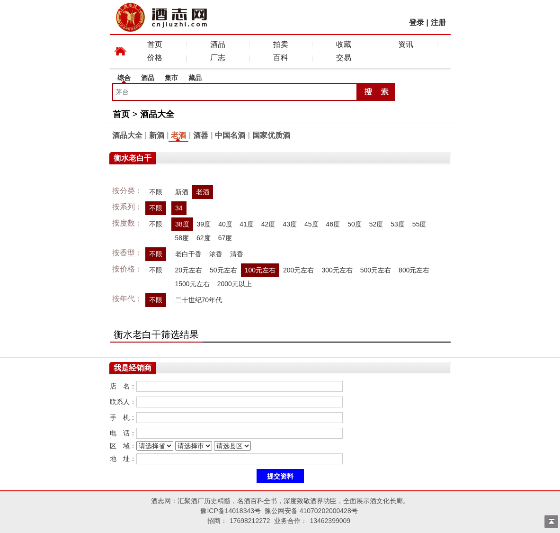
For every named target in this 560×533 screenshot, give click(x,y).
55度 (419, 224)
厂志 (217, 58)
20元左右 (189, 270)
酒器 (200, 135)
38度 (182, 224)
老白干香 (188, 254)
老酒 (178, 135)
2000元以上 (234, 284)
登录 (416, 22)
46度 (333, 224)
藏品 (195, 77)
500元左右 (375, 270)
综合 (124, 77)
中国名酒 (230, 135)
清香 (236, 254)
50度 (354, 224)
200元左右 (298, 270)
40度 (225, 224)
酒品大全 (157, 114)
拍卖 (280, 44)
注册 (438, 22)
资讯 (405, 44)
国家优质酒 (271, 135)
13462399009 (330, 520)
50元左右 (223, 270)
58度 (182, 238)
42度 (268, 224)
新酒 (156, 135)
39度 (203, 224)
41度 (247, 224)
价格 (154, 58)
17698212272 (250, 520)
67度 (225, 238)
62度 (203, 238)
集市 (171, 77)
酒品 (217, 44)
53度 (398, 224)
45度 (311, 224)
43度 (290, 224)
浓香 (215, 254)
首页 (154, 44)
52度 (376, 224)
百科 (280, 58)
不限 (155, 192)
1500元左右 (192, 284)
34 (179, 208)
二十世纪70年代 (198, 300)
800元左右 (414, 270)
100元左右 (260, 270)
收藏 (343, 44)
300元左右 (336, 270)
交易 (343, 58)
